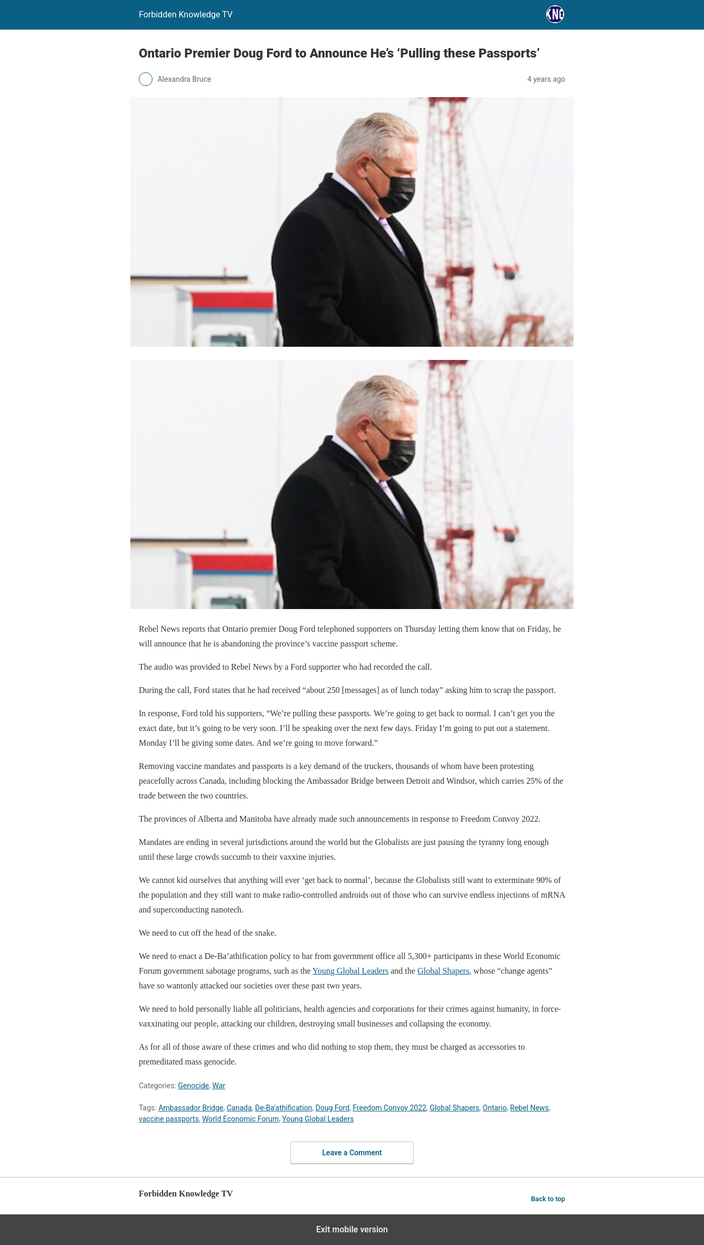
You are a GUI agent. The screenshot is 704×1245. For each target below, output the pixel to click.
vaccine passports (169, 1119)
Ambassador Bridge (190, 1108)
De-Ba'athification (283, 1108)
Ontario (495, 1108)
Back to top (548, 1199)
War (218, 1085)
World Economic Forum (240, 1119)
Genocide (193, 1085)
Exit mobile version (352, 1229)
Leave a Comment (352, 1152)
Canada (239, 1108)
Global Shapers (443, 970)
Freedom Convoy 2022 (389, 1108)
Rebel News (529, 1108)
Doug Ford (332, 1108)
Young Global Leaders (350, 970)
